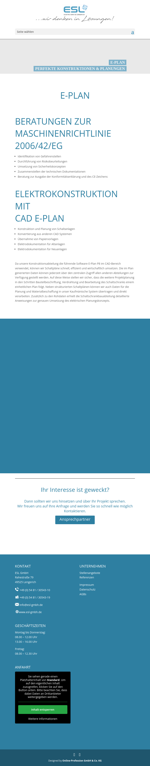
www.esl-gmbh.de (30, 612)
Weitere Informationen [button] (42, 718)
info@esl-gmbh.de (31, 605)
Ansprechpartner (75, 519)
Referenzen (86, 577)
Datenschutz (87, 589)
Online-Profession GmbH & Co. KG (82, 760)
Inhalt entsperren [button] (42, 709)
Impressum (86, 585)
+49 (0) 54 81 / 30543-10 (34, 590)
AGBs (82, 594)
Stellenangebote (89, 573)
